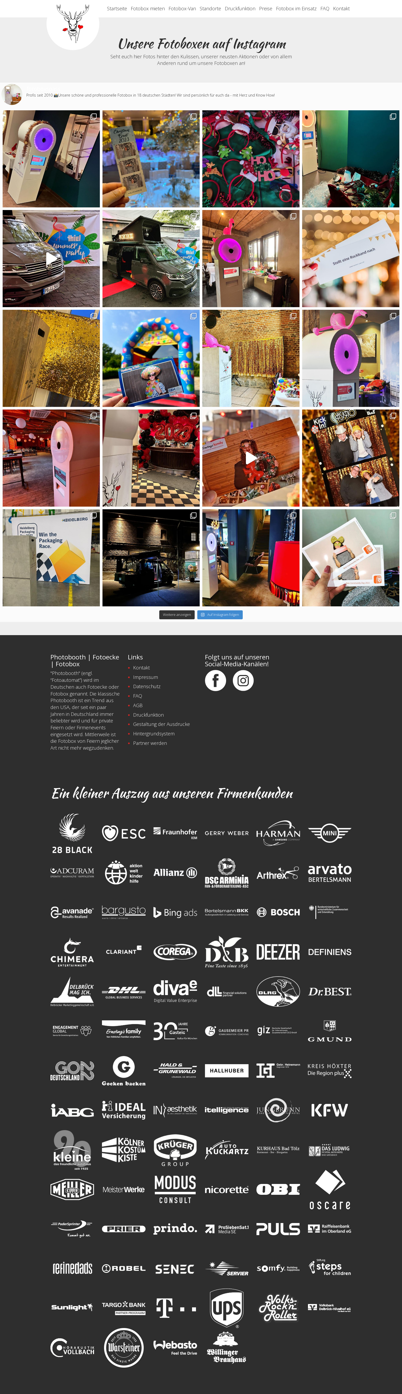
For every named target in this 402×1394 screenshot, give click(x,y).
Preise (265, 8)
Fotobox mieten (148, 8)
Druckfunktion (240, 8)
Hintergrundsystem (154, 733)
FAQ (324, 8)
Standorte (210, 8)
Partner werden (150, 743)
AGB (138, 705)
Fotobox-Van (182, 8)
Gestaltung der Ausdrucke (161, 724)
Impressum (145, 677)
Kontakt (341, 8)
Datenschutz (147, 686)
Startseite (117, 8)
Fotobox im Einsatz (296, 8)
